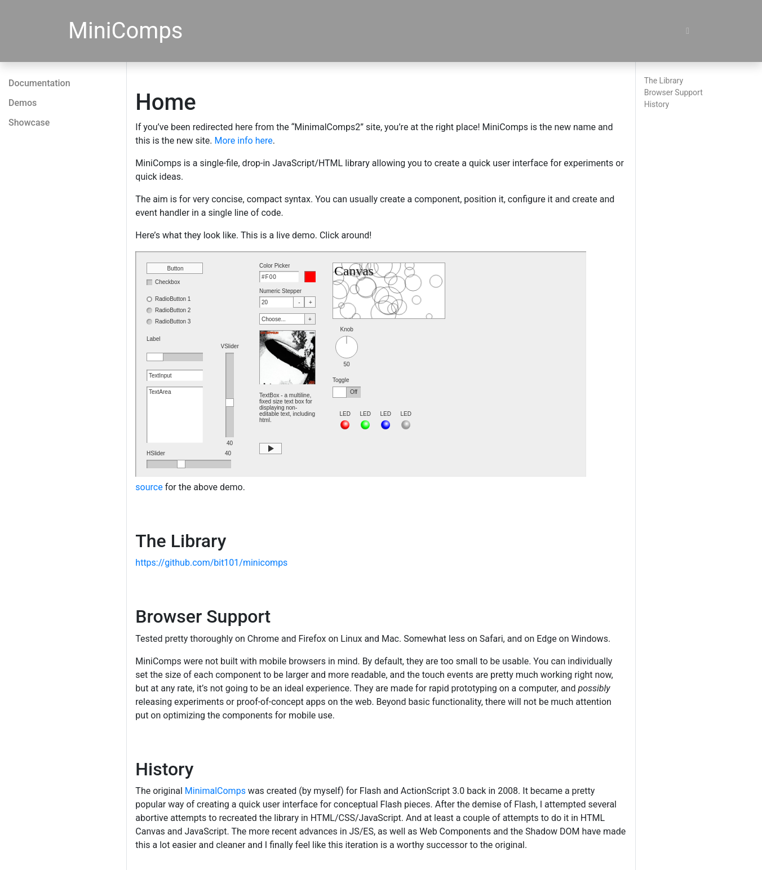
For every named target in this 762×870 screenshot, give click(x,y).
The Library (663, 80)
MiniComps (125, 30)
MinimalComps (215, 790)
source (148, 487)
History (657, 104)
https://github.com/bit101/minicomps (211, 562)
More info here (243, 140)
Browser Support (673, 92)
